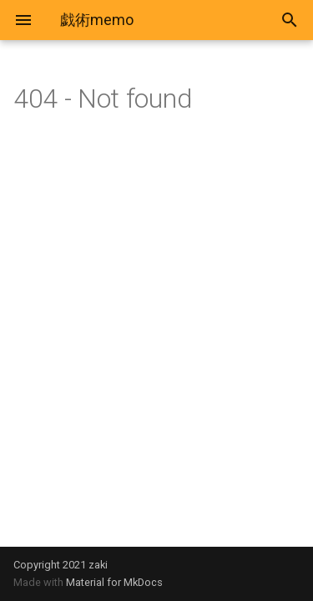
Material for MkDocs (114, 582)
